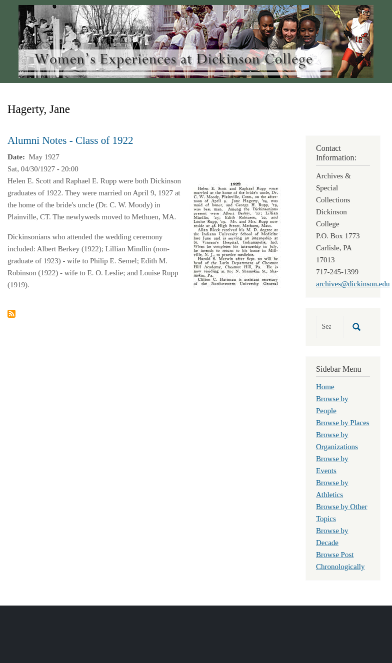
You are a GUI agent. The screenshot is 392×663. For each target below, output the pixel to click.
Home (325, 387)
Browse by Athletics (332, 489)
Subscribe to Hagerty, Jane (12, 314)
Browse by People (332, 405)
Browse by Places (343, 423)
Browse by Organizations (337, 441)
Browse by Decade (332, 537)
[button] (235, 234)
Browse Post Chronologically (340, 561)
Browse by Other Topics (341, 513)
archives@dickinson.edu (353, 284)
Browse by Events (332, 465)
